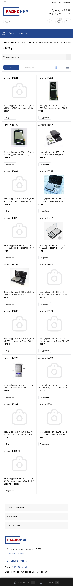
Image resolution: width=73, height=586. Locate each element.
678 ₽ (53, 252)
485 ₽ (19, 392)
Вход (54, 2)
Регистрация (64, 2)
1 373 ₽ (19, 345)
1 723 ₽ (53, 392)
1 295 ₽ (53, 345)
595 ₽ (19, 112)
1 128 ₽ (19, 252)
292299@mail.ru (21, 567)
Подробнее (9, 118)
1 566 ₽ (19, 159)
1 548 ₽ (19, 205)
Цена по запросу (19, 485)
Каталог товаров (15, 33)
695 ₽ (19, 298)
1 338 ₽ (53, 159)
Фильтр (11, 67)
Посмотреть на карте (14, 554)
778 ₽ (53, 112)
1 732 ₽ (53, 298)
